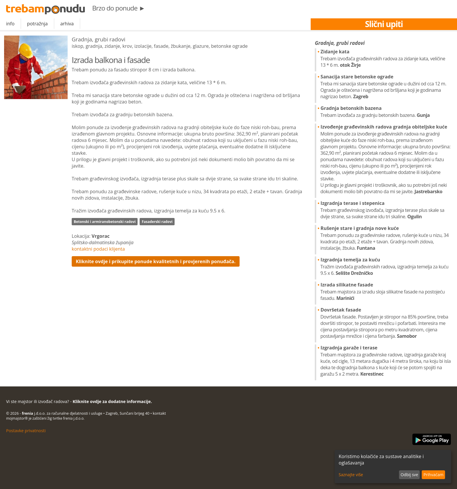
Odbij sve (409, 474)
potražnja (37, 23)
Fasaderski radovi (157, 221)
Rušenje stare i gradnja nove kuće (385, 238)
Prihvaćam (433, 474)
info (10, 23)
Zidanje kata (385, 58)
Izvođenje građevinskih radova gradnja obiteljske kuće (385, 159)
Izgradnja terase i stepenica (385, 210)
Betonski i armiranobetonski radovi (105, 221)
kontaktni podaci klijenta (98, 249)
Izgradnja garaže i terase (385, 360)
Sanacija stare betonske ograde (385, 86)
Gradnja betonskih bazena (385, 111)
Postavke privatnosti (26, 430)
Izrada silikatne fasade (385, 291)
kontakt (159, 413)
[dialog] (393, 466)
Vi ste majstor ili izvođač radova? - (79, 401)
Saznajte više (351, 474)
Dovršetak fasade (385, 323)
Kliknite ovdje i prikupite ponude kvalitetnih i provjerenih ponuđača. (155, 261)
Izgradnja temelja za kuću (385, 266)
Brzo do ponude (118, 8)
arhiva (67, 23)
